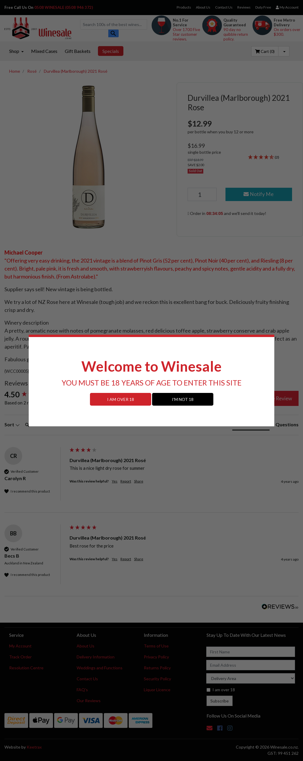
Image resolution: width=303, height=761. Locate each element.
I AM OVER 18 (120, 399)
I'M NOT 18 (183, 399)
